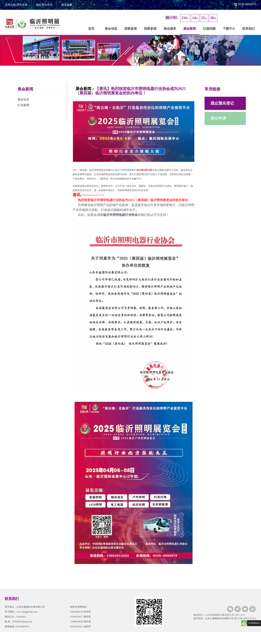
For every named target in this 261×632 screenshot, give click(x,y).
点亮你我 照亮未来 (16, 4)
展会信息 (111, 28)
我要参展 (130, 28)
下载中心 (229, 28)
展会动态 (23, 99)
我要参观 (150, 28)
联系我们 (248, 28)
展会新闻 (189, 28)
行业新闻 (23, 105)
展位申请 (218, 118)
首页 (91, 28)
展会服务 (170, 28)
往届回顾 (209, 28)
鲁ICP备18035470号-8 (245, 618)
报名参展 (66, 4)
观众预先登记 (44, 4)
